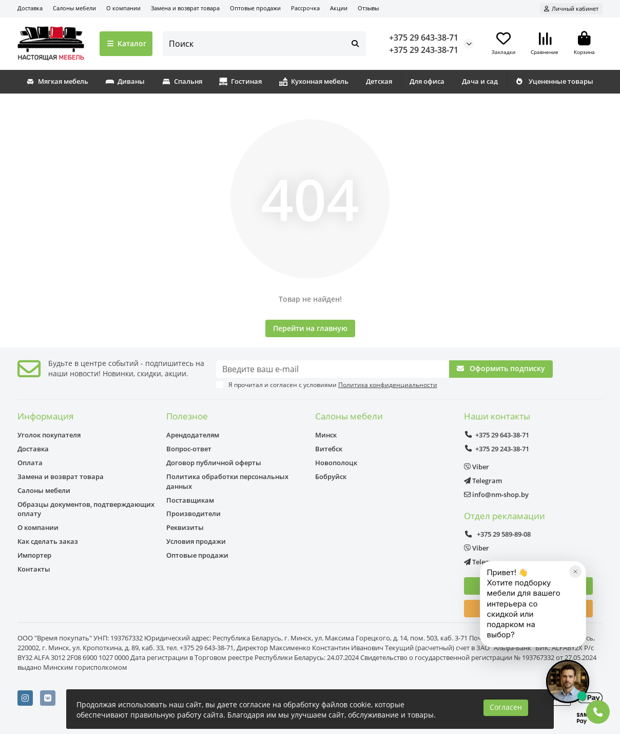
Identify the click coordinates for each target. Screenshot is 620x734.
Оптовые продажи (255, 8)
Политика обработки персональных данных (227, 481)
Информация (45, 416)
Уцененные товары (554, 81)
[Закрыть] (570, 605)
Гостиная (240, 81)
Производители (193, 513)
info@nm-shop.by (496, 494)
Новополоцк (336, 462)
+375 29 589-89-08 (497, 534)
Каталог (126, 43)
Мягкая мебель (57, 81)
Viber (476, 466)
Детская (379, 81)
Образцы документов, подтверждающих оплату (85, 509)
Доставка (30, 8)
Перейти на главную (310, 328)
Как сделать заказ (47, 541)
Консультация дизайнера (528, 586)
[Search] (264, 43)
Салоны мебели (74, 8)
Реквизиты (185, 527)
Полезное (187, 416)
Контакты (33, 569)
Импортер (34, 555)
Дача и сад (480, 81)
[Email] (333, 369)
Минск (326, 434)
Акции (338, 8)
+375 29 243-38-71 (423, 50)
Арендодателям (192, 434)
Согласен (506, 707)
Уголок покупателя (49, 434)
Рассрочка (305, 8)
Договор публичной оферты (213, 462)
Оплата (30, 462)
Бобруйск (330, 476)
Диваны (125, 81)
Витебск (328, 448)
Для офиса (427, 81)
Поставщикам (190, 500)
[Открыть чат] (567, 681)
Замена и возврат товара (185, 8)
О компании (123, 8)
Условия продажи (196, 541)
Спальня (182, 81)
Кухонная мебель (313, 81)
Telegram (483, 480)
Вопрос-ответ (188, 448)
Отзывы (368, 8)
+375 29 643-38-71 (423, 37)
